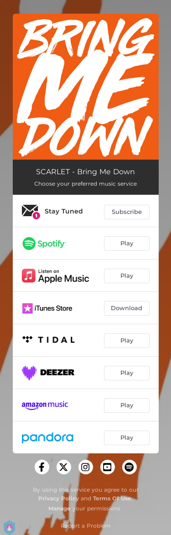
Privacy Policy (58, 498)
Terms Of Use (112, 498)
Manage (59, 508)
